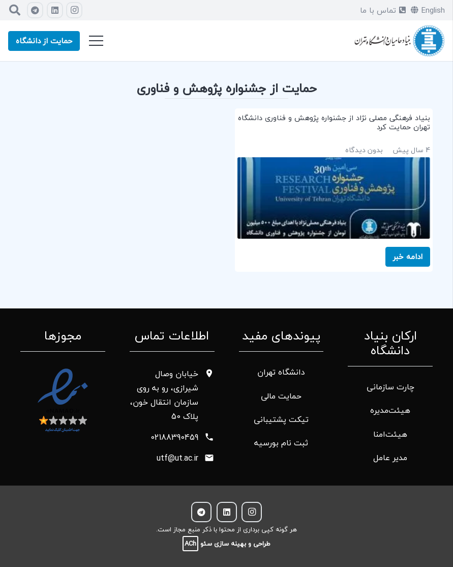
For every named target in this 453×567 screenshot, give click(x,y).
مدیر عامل (390, 457)
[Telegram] (35, 10)
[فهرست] (96, 40)
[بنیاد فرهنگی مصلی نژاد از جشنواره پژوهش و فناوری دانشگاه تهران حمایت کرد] (334, 190)
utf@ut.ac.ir (177, 458)
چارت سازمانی (390, 387)
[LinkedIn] (55, 10)
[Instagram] (74, 10)
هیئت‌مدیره (390, 410)
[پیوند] (399, 41)
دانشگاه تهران (281, 372)
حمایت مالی (281, 396)
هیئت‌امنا (390, 434)
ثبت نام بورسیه (281, 443)
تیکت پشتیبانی (281, 419)
